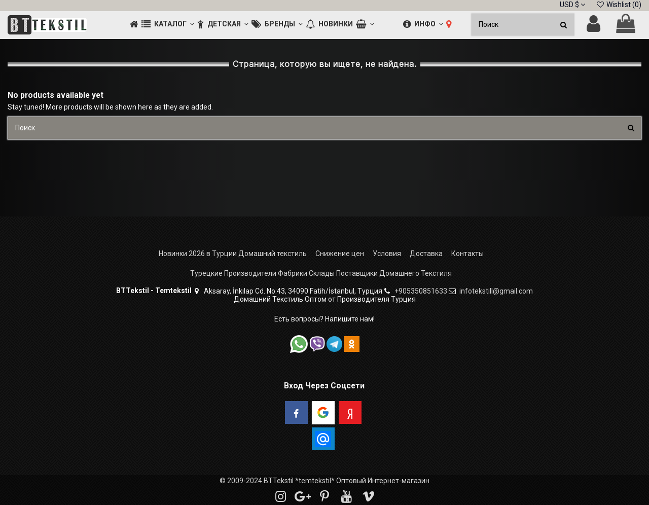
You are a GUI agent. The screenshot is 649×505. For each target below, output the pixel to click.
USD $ (572, 5)
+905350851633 (420, 291)
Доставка (426, 253)
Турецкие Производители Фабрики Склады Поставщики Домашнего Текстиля (321, 273)
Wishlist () (618, 5)
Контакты (467, 253)
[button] (168, 24)
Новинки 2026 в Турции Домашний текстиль (233, 253)
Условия (387, 253)
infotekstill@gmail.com (496, 291)
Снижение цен (339, 253)
